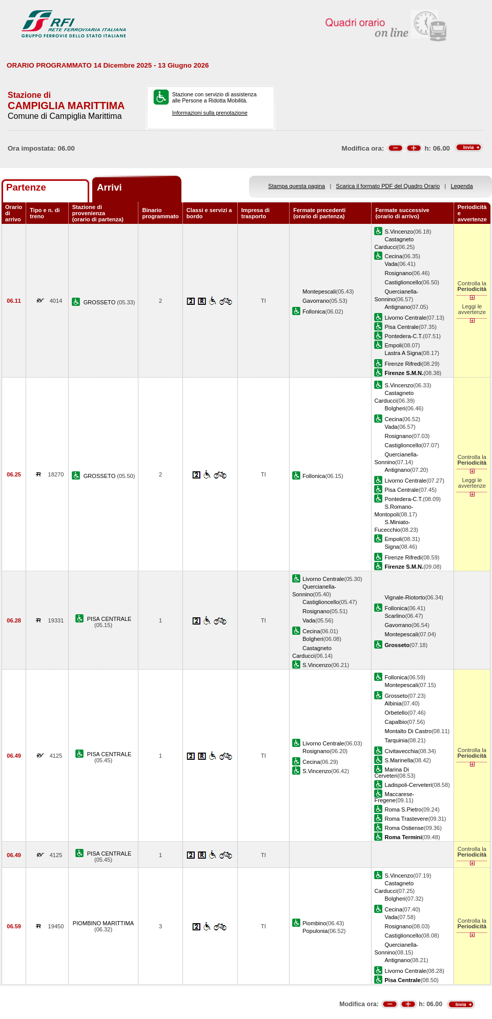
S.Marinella (398, 760)
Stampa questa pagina (296, 186)
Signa (391, 547)
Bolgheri (394, 408)
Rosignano (398, 273)
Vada (390, 264)
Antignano (397, 307)
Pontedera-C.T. (403, 336)
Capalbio (395, 722)
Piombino (314, 923)
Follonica (313, 311)
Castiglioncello (402, 282)
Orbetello (395, 713)
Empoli (393, 345)
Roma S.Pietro (402, 809)
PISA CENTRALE (109, 619)
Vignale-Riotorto (404, 597)
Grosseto (395, 696)
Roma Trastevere (406, 819)
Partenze (26, 187)
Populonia (314, 931)
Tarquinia (395, 740)
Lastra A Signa (402, 353)
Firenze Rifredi (402, 364)
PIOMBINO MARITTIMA (103, 923)
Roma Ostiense (403, 828)
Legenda (462, 186)
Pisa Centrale (401, 327)
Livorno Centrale (405, 318)
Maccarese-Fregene (394, 797)
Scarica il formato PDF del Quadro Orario (388, 186)
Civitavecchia (401, 751)
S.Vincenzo (398, 231)
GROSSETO (100, 302)
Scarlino (394, 616)
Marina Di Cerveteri (391, 772)
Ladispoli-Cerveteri (408, 785)
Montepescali (319, 291)
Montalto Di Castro (408, 731)
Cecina (393, 256)
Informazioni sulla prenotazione (210, 113)
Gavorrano (315, 301)
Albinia (392, 703)
